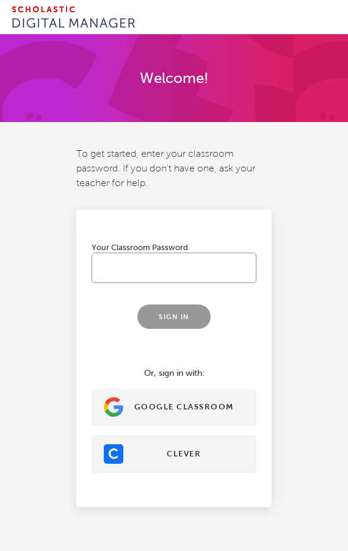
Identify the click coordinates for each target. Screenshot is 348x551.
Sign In (174, 316)
